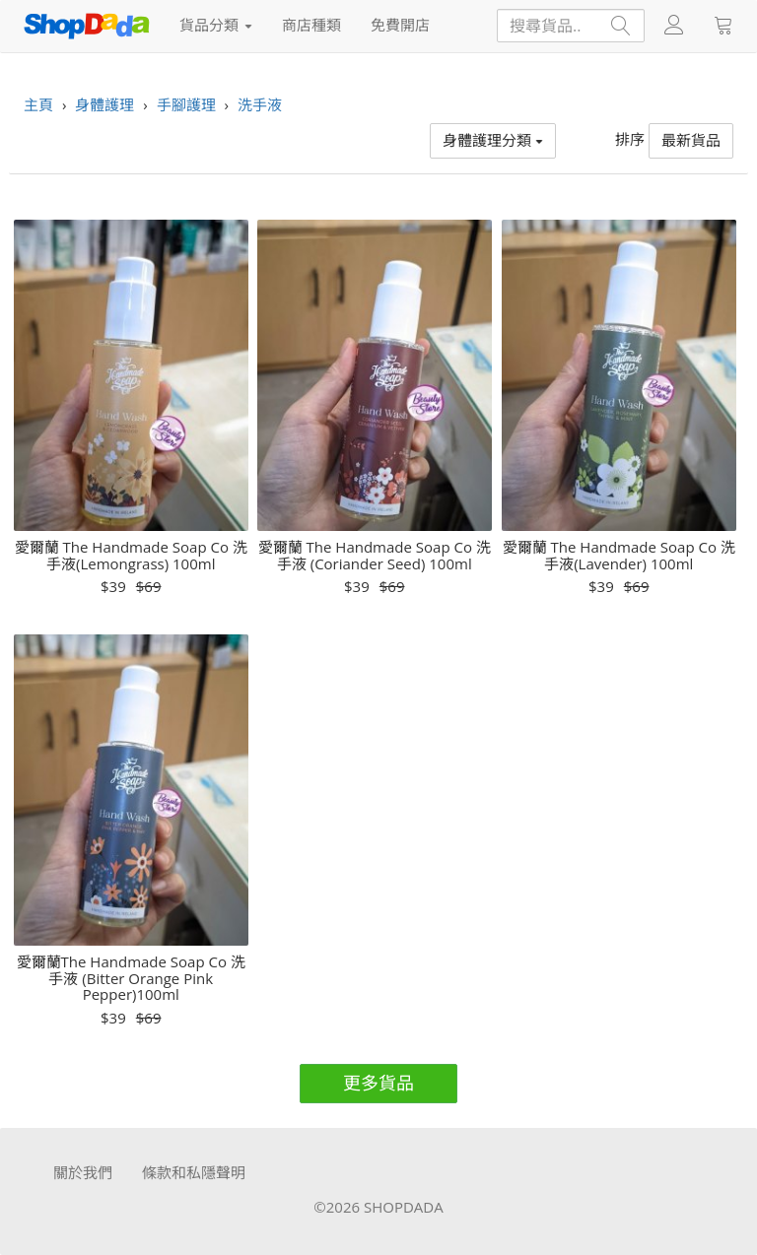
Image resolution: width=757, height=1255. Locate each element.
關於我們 (82, 1172)
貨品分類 (215, 24)
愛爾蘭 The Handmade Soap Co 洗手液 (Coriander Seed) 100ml (374, 555)
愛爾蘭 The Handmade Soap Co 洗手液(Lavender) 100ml (619, 555)
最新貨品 (691, 140)
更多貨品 (378, 1082)
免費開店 (400, 24)
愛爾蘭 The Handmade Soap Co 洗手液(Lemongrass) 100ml (131, 555)
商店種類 (311, 24)
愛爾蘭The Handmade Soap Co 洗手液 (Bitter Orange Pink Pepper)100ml (131, 978)
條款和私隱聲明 (193, 1172)
